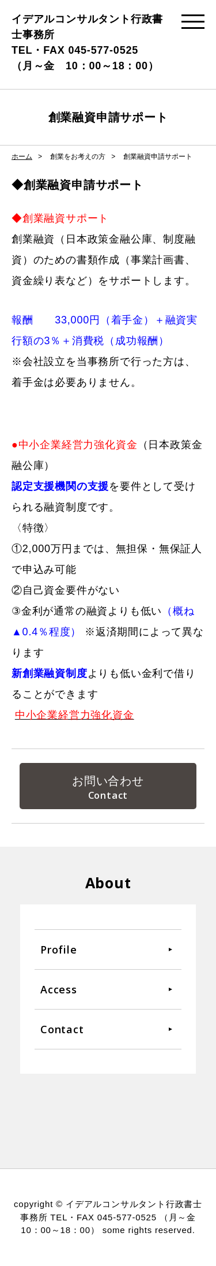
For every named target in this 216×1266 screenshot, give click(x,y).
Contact (62, 1029)
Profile (58, 949)
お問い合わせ (108, 781)
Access (58, 989)
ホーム (22, 156)
